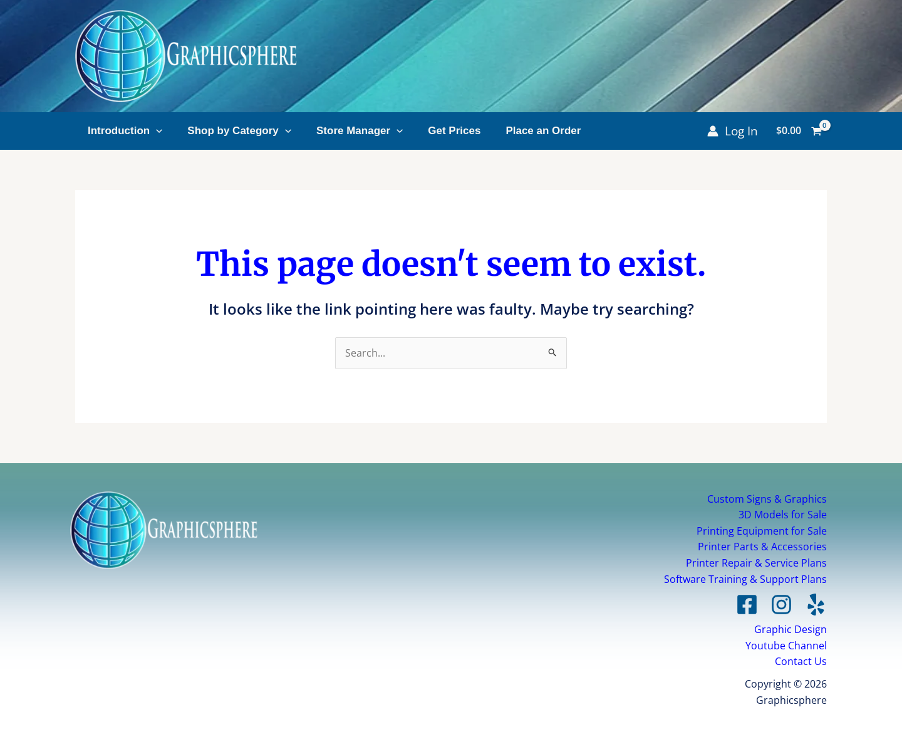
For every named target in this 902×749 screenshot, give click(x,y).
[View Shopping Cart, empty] (798, 131)
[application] (156, 131)
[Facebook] (747, 604)
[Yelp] (816, 604)
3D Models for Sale (783, 514)
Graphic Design (790, 629)
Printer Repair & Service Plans (756, 563)
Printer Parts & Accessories (762, 546)
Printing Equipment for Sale (762, 531)
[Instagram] (781, 604)
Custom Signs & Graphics (767, 499)
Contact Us (801, 661)
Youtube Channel (786, 645)
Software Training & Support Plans (745, 579)
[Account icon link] (732, 131)
